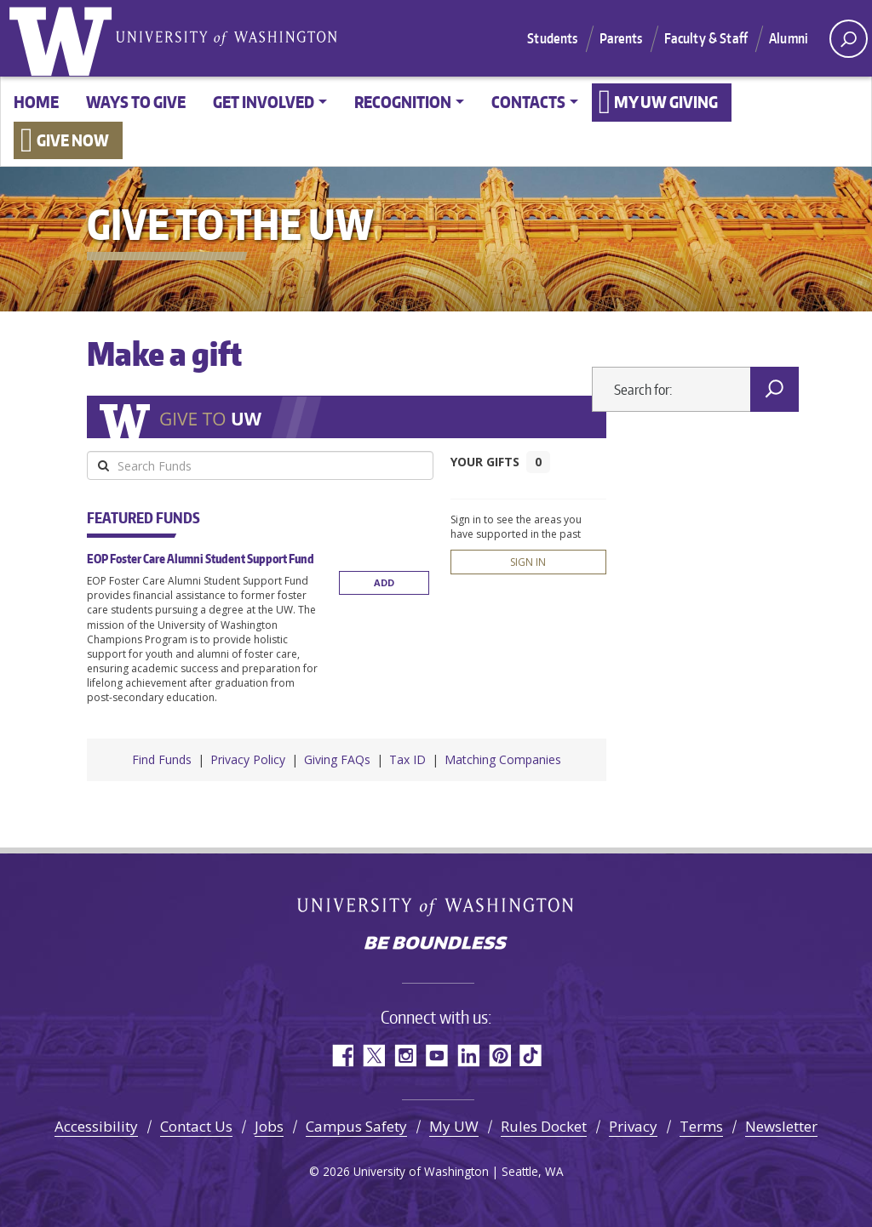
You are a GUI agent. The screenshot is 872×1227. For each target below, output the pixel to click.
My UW (454, 1126)
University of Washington (64, 38)
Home (36, 101)
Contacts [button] (528, 101)
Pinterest (499, 1055)
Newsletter (781, 1126)
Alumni (788, 38)
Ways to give (136, 101)
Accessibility (96, 1126)
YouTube (436, 1055)
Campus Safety (356, 1126)
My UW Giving (666, 101)
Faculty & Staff (706, 38)
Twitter (373, 1055)
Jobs (269, 1126)
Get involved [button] (263, 101)
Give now (73, 140)
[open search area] (848, 39)
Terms (701, 1126)
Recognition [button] (402, 101)
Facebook (341, 1055)
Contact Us (196, 1126)
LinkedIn (467, 1055)
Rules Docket (544, 1126)
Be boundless (436, 944)
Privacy (633, 1126)
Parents (621, 38)
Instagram (404, 1055)
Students (552, 38)
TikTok (530, 1055)
